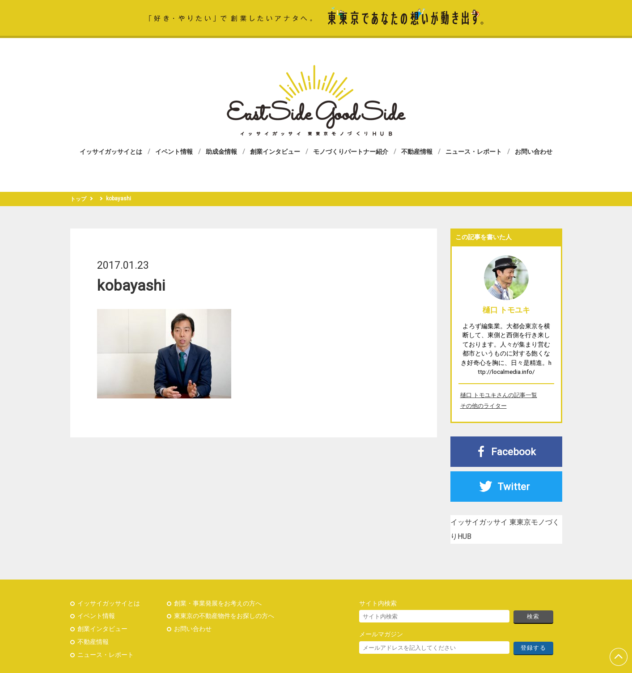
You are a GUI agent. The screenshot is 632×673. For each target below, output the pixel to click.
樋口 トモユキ (506, 309)
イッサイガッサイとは (111, 151)
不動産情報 (417, 151)
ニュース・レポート (473, 151)
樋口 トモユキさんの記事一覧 (498, 395)
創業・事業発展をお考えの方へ (218, 603)
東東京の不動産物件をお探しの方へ (224, 616)
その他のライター (483, 405)
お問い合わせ (533, 151)
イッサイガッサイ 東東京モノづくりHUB (316, 100)
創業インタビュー (275, 151)
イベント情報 (174, 151)
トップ (78, 199)
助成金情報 (221, 151)
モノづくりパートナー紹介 (350, 151)
